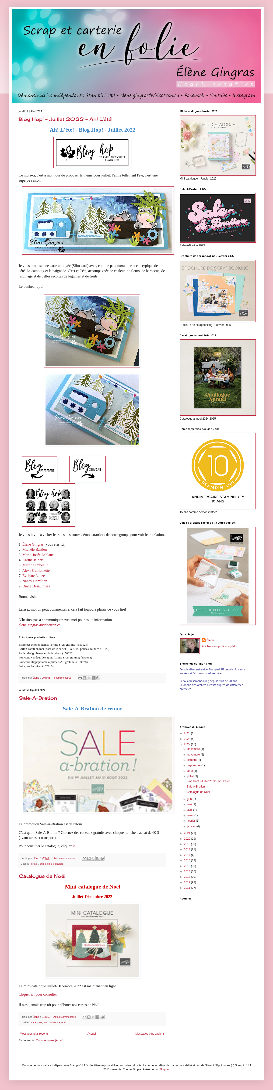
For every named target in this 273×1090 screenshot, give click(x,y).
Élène (210, 640)
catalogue (36, 1022)
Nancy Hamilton (34, 581)
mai (190, 804)
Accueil (92, 1033)
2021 (187, 833)
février (191, 820)
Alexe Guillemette (36, 570)
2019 (187, 844)
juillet (191, 776)
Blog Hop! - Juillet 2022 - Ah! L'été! (65, 119)
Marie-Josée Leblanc (38, 555)
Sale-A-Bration (38, 698)
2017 (187, 855)
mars (190, 815)
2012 (187, 882)
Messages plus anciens (149, 1033)
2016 (187, 860)
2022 (187, 744)
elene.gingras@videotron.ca (39, 625)
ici (75, 846)
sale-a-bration (55, 863)
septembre (194, 765)
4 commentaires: (63, 677)
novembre (194, 754)
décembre (194, 749)
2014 (187, 871)
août (190, 771)
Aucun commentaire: (65, 858)
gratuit (34, 863)
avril (190, 810)
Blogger (164, 1069)
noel (63, 1022)
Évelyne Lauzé (33, 576)
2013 (187, 876)
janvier (191, 826)
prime (43, 863)
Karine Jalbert (32, 560)
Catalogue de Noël (42, 876)
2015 (187, 866)
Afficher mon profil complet (218, 646)
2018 (187, 849)
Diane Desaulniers (36, 586)
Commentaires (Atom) (49, 1040)
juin (189, 799)
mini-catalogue (51, 1022)
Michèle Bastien (34, 549)
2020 (187, 838)
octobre (192, 760)
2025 (187, 733)
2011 (187, 887)
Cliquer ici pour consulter (38, 994)
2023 (187, 739)
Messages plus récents (34, 1033)
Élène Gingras (33, 544)
